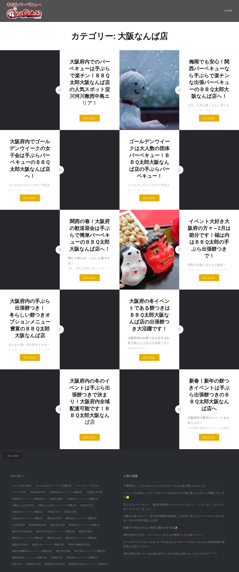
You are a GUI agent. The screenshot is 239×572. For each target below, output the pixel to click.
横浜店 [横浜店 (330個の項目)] (54, 537)
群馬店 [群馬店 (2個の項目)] (56, 557)
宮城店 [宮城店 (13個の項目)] (53, 511)
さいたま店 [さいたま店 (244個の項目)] (21, 485)
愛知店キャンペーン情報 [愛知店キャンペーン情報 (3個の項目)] (81, 518)
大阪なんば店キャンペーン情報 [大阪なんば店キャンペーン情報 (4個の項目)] (57, 505)
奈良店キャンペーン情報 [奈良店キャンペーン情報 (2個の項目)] (27, 511)
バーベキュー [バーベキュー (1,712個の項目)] (87, 485)
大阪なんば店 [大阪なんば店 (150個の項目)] (23, 505)
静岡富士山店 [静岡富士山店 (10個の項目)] (55, 563)
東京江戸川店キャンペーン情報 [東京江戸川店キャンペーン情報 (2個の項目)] (55, 531)
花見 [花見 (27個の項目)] (17, 563)
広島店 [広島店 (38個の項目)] (70, 511)
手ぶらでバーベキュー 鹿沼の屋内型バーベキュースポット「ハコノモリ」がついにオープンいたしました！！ (173, 506)
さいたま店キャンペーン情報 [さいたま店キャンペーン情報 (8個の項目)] (53, 485)
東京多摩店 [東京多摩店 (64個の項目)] (37, 524)
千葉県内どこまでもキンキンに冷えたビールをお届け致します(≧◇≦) (164, 485)
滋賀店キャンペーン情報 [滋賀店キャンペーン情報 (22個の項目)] (48, 544)
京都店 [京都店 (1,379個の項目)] (94, 492)
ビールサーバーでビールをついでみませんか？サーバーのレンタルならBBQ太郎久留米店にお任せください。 (174, 544)
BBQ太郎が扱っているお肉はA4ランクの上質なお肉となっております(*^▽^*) (169, 553)
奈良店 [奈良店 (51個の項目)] (86, 505)
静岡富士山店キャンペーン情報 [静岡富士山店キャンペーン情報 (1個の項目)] (88, 563)
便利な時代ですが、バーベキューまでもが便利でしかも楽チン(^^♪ (163, 534)
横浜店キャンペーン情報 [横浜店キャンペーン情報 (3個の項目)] (81, 537)
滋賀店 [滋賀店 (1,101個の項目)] (20, 544)
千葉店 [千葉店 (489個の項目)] (56, 498)
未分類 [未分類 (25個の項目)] (18, 524)
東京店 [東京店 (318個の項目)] (58, 524)
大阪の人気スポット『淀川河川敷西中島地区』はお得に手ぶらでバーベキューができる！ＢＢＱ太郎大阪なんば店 (173, 518)
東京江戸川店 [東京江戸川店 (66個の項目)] (22, 531)
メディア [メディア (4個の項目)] (19, 492)
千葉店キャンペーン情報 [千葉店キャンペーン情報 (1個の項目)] (82, 498)
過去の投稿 (13, 455)
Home (228, 10)
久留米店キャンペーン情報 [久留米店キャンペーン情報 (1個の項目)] (65, 492)
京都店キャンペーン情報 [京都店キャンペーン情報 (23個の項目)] (28, 498)
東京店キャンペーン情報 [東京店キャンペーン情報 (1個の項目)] (84, 524)
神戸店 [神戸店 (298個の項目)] (63, 550)
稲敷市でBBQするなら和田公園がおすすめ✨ (150, 527)
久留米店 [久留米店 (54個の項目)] (37, 492)
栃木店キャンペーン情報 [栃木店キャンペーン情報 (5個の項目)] (27, 537)
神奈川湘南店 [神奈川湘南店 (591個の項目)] (79, 544)
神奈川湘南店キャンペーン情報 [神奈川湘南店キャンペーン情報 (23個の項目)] (32, 550)
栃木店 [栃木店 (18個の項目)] (85, 531)
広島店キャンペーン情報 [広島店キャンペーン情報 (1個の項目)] (27, 518)
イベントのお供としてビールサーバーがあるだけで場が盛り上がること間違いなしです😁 (173, 495)
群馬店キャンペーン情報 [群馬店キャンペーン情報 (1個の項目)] (82, 557)
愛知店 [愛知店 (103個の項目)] (54, 518)
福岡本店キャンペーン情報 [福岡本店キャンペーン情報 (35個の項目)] (29, 557)
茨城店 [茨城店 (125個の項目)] (33, 563)
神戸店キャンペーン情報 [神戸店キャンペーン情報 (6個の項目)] (90, 550)
